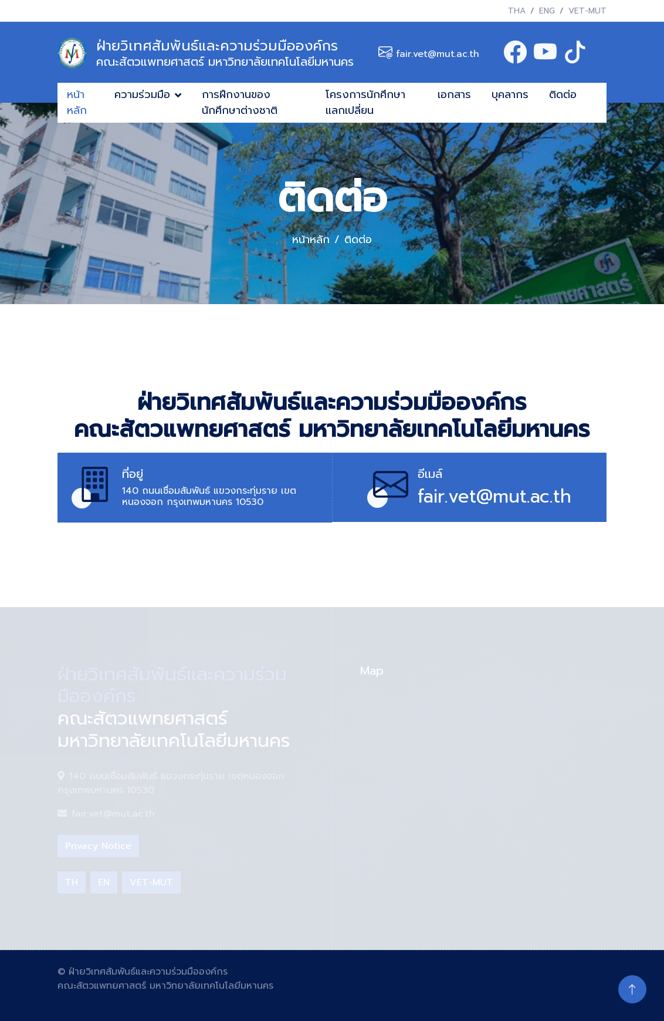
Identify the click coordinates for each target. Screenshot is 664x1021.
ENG (547, 11)
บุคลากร (510, 94)
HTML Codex (576, 972)
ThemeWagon (574, 986)
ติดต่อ (563, 94)
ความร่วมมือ (142, 94)
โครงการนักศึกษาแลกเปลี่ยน (365, 102)
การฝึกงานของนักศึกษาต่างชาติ (239, 102)
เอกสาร (454, 94)
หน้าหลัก (77, 102)
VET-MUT (587, 11)
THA (517, 11)
